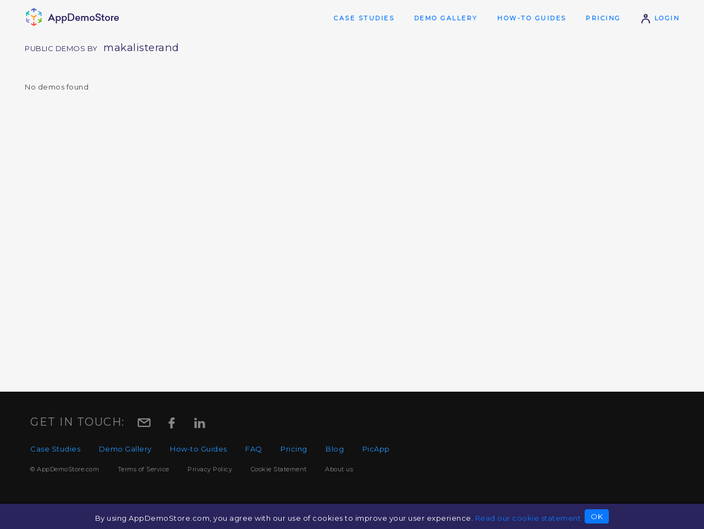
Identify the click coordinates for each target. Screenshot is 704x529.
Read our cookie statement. (529, 518)
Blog (335, 448)
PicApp (376, 448)
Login (660, 18)
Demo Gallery (446, 18)
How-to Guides (531, 18)
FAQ (253, 448)
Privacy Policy (210, 469)
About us (339, 469)
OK (597, 516)
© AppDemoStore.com (64, 469)
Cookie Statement (279, 469)
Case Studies (364, 18)
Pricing (603, 18)
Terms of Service (143, 469)
